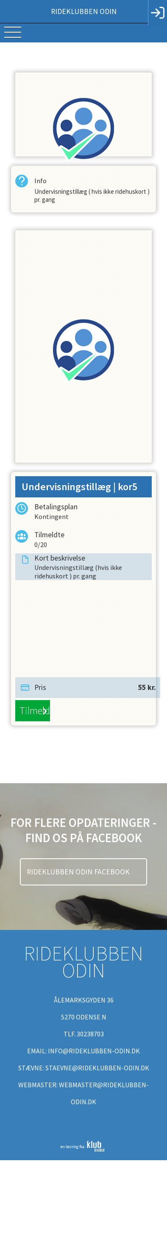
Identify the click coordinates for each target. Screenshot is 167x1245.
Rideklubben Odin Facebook (79, 872)
